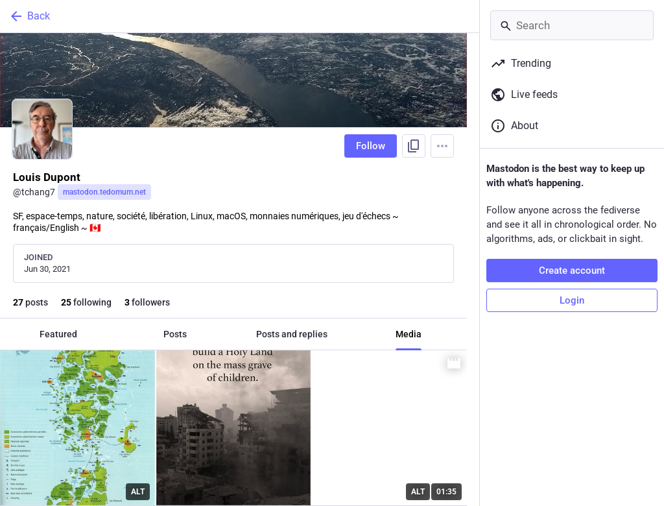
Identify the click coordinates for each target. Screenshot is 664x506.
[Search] (572, 25)
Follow (370, 146)
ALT (138, 491)
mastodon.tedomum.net (104, 192)
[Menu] (442, 146)
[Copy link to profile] (413, 146)
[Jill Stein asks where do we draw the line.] (389, 427)
